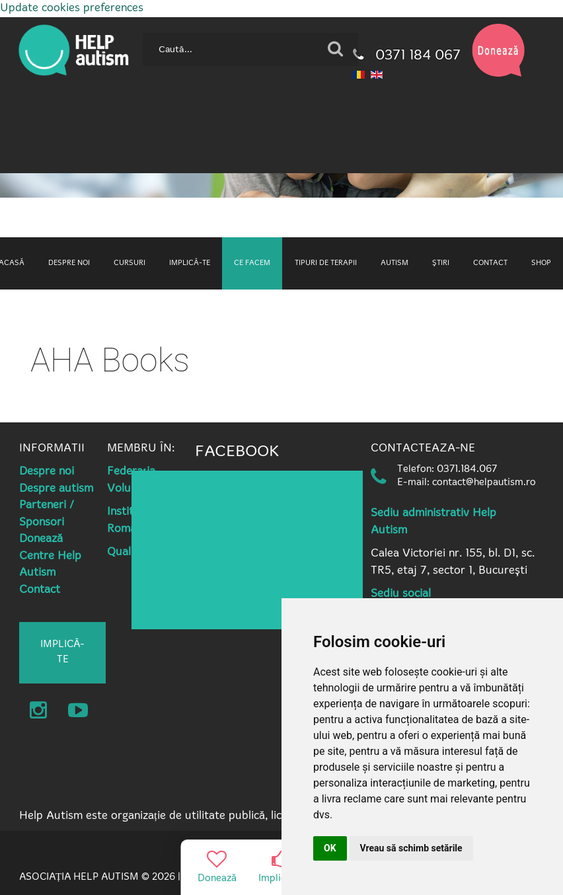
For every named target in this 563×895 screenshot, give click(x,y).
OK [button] (330, 848)
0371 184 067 (407, 56)
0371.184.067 (467, 470)
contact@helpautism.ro (484, 483)
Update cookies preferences (71, 8)
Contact (39, 590)
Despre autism (56, 488)
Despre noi (46, 471)
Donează (41, 539)
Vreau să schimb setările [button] (411, 848)
